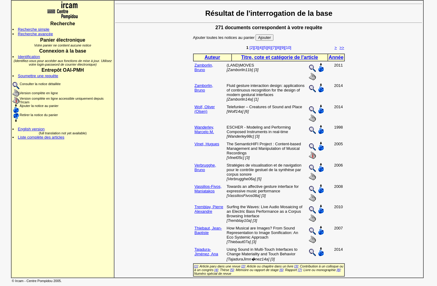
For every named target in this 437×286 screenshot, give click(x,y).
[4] (260, 47)
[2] (251, 47)
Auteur (212, 57)
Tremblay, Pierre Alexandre (209, 209)
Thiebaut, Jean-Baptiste (208, 230)
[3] (256, 47)
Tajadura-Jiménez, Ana (206, 251)
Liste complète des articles (41, 137)
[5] (265, 47)
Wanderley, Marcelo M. (204, 129)
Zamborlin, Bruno (204, 67)
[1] (196, 266)
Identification (29, 56)
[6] (269, 47)
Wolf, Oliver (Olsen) (205, 109)
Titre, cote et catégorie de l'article (279, 57)
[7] (274, 47)
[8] (278, 47)
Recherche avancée (35, 34)
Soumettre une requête (38, 76)
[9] (282, 47)
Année (336, 57)
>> (342, 47)
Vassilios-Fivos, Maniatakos (208, 188)
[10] (288, 47)
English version (31, 129)
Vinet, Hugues (207, 144)
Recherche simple (33, 29)
